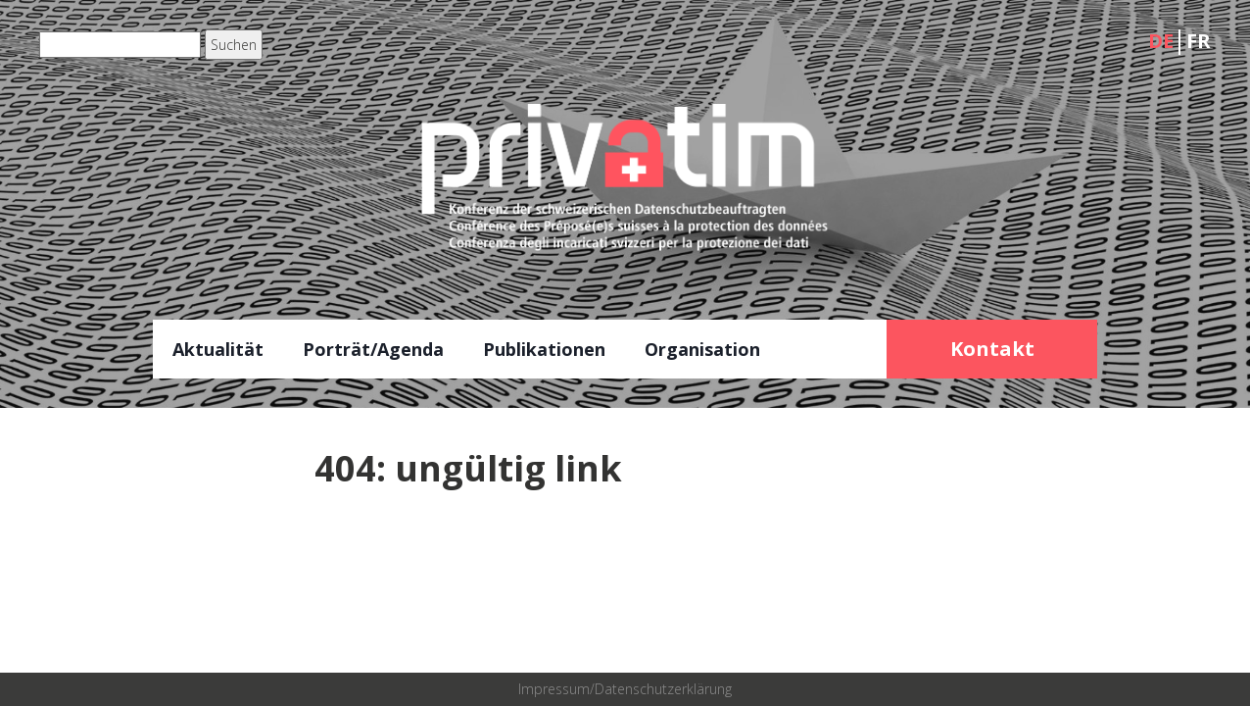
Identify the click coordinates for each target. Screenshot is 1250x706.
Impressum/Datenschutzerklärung (625, 689)
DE (1161, 40)
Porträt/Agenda (373, 349)
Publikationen (544, 349)
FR (1198, 40)
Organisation (702, 349)
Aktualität (218, 349)
